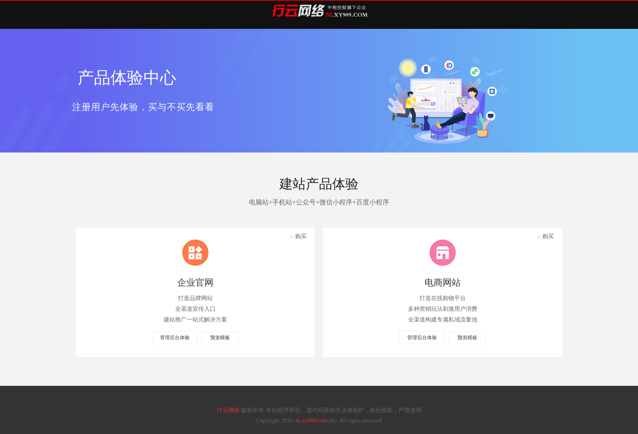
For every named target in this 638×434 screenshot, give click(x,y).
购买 (298, 236)
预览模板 (220, 337)
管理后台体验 (175, 337)
